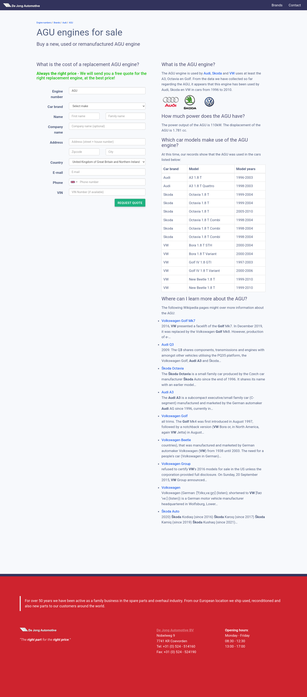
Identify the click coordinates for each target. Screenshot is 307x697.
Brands (277, 5)
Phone (58, 183)
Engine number (57, 94)
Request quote (130, 203)
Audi (207, 73)
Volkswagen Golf (175, 416)
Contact (295, 5)
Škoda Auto (170, 511)
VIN (60, 193)
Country (56, 162)
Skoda (217, 73)
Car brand (55, 107)
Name (58, 117)
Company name (55, 129)
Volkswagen (171, 487)
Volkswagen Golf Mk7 (178, 321)
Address (56, 142)
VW (232, 73)
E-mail (58, 173)
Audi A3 (168, 392)
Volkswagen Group (176, 464)
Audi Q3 (168, 344)
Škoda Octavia (173, 368)
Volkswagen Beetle (176, 440)
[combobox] (74, 182)
